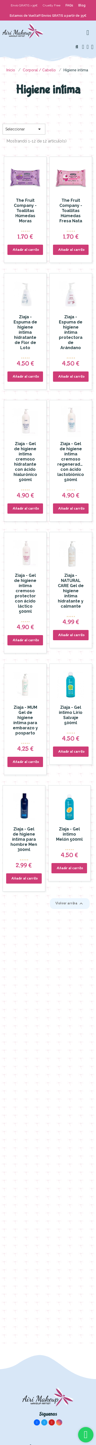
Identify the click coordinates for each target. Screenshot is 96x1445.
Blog (82, 5)
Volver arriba (69, 904)
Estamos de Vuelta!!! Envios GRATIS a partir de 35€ (48, 15)
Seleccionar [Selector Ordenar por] (23, 129)
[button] (77, 47)
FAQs (69, 5)
